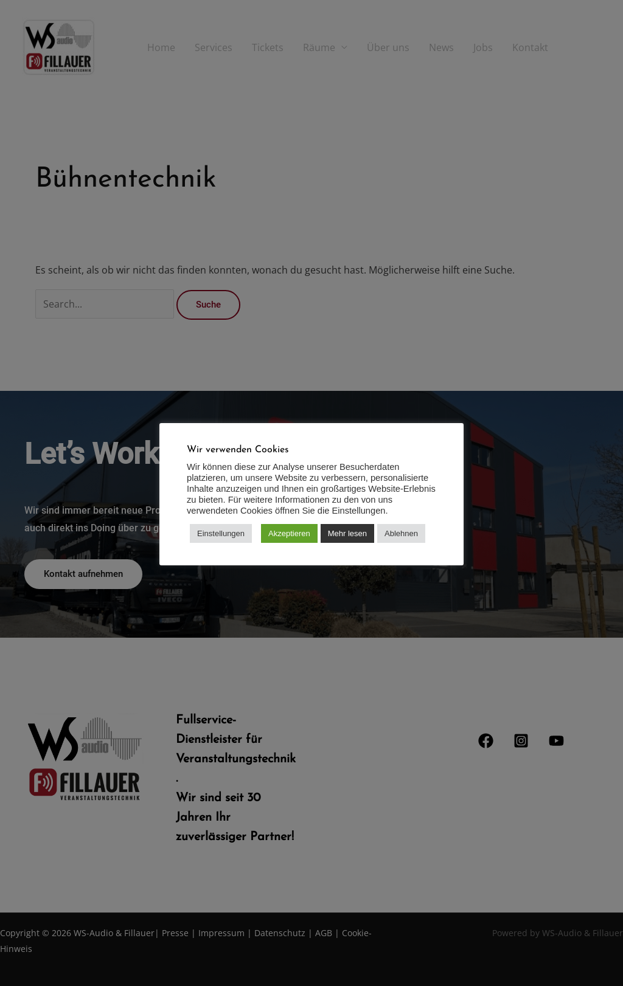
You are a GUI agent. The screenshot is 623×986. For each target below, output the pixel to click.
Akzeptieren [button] (289, 533)
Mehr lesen (347, 533)
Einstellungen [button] (221, 533)
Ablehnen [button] (401, 533)
